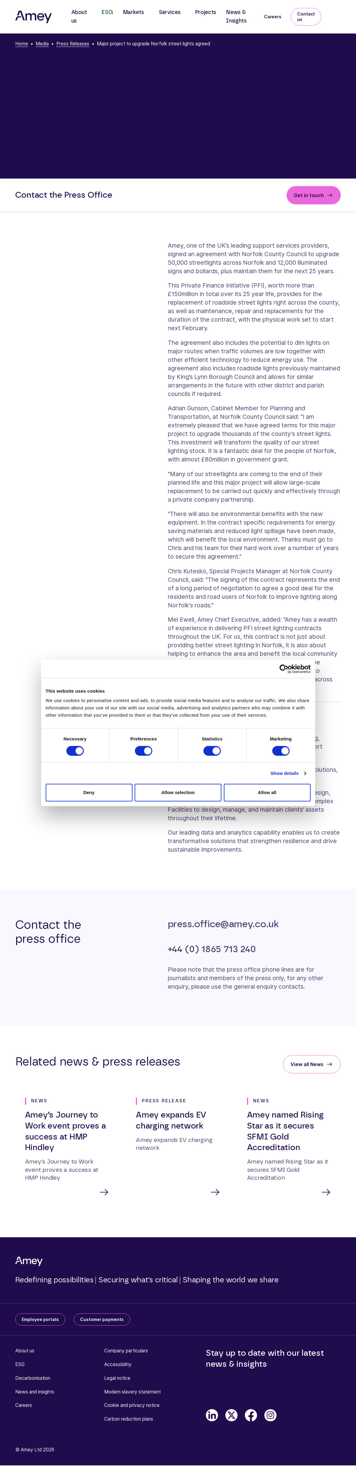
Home (21, 44)
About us (24, 1351)
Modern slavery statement (132, 1392)
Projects (205, 12)
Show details (284, 773)
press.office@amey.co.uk (223, 924)
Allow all (267, 792)
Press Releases (72, 44)
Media (42, 44)
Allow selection (178, 792)
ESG (107, 12)
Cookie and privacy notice (132, 1406)
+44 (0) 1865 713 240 (212, 949)
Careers (272, 16)
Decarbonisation (32, 1379)
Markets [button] (133, 12)
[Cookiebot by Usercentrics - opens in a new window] (284, 668)
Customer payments (102, 1320)
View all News (307, 1064)
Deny (89, 792)
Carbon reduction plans (128, 1419)
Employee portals (40, 1320)
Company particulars (126, 1351)
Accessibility (118, 1365)
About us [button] (79, 17)
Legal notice (117, 1379)
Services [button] (170, 12)
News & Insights (236, 17)
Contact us (306, 16)
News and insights (34, 1392)
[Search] (336, 13)
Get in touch (309, 195)
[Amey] (33, 17)
